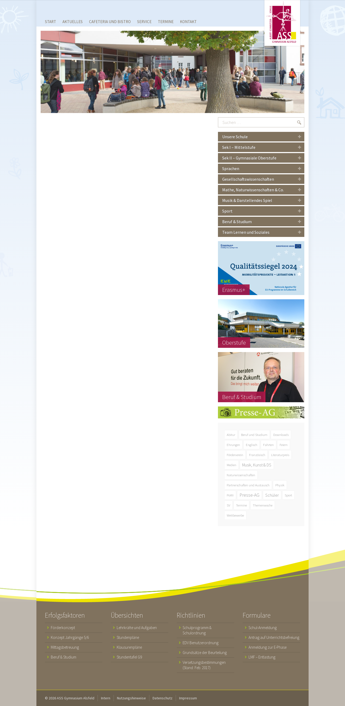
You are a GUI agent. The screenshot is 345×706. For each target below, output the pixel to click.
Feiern (284, 445)
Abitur (231, 434)
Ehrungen (233, 445)
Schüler (272, 495)
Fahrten (268, 445)
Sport (288, 495)
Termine (241, 505)
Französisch (257, 455)
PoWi (230, 495)
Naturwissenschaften (241, 475)
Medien (231, 465)
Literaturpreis (280, 455)
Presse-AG (249, 495)
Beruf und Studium (254, 434)
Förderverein (235, 455)
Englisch (251, 445)
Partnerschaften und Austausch (248, 485)
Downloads (281, 434)
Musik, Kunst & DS (256, 464)
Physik (279, 485)
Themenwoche (262, 505)
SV (228, 505)
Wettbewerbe (235, 515)
